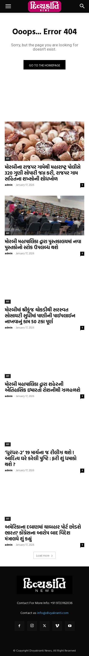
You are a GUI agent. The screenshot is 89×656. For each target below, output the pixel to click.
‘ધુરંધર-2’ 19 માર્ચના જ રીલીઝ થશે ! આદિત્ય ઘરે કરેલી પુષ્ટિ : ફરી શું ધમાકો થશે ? (40, 458)
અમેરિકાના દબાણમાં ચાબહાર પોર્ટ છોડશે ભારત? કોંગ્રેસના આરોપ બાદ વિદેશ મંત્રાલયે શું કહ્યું (43, 532)
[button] (8, 6)
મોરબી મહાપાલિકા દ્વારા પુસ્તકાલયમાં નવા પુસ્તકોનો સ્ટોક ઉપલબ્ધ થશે (43, 244)
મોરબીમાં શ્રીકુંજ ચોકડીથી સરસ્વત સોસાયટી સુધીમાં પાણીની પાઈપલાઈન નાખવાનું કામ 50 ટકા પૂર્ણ (40, 315)
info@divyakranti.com (53, 612)
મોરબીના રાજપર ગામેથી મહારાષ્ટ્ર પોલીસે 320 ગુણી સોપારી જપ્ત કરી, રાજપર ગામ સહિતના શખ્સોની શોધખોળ (42, 172)
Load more (44, 555)
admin (9, 185)
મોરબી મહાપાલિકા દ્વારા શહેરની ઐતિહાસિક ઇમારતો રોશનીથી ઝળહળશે (42, 387)
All (7, 158)
